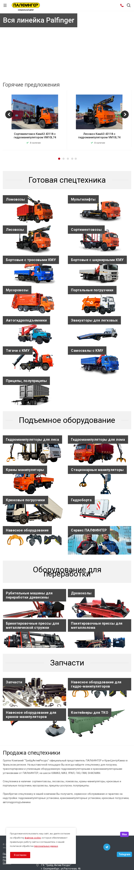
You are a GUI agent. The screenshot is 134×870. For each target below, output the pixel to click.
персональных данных (46, 846)
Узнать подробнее (63, 65)
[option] (35, 120)
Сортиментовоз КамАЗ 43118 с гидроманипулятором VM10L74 (35, 135)
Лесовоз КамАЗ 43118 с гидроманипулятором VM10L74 (99, 135)
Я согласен (20, 855)
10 (83, 71)
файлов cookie (33, 837)
